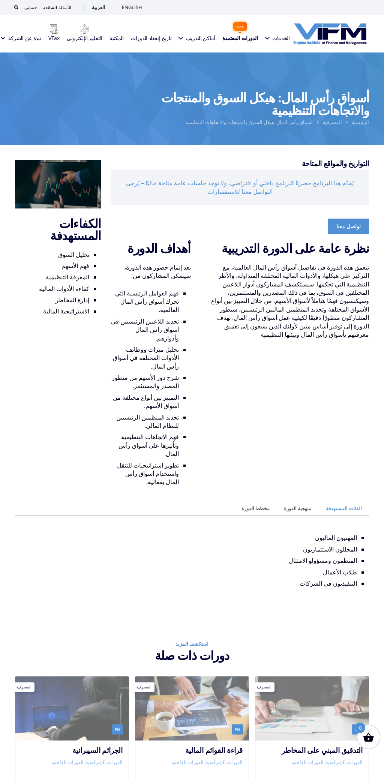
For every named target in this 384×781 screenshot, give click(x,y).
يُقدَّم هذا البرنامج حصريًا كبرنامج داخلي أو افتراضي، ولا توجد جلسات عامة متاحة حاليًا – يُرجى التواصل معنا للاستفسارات (240, 187)
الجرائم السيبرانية (97, 750)
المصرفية (332, 122)
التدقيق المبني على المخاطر (322, 750)
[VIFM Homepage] (330, 33)
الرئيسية (360, 122)
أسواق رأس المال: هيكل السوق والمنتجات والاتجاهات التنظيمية (249, 122)
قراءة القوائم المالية (214, 750)
